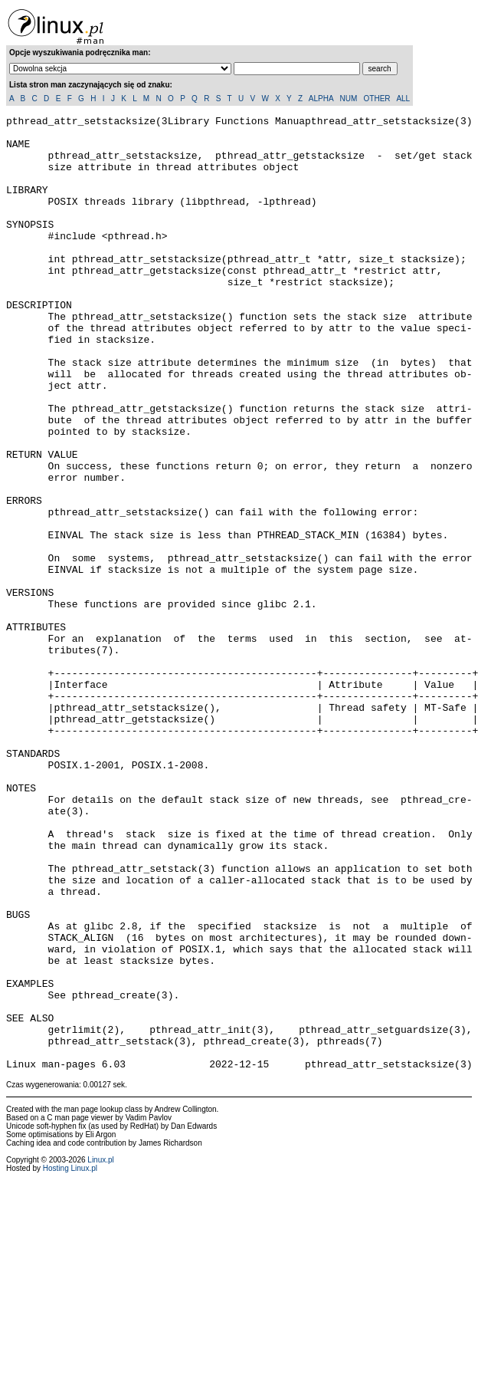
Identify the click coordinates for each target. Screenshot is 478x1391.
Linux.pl (100, 1351)
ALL (403, 98)
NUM (348, 98)
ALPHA (321, 98)
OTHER (377, 98)
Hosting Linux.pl (70, 1359)
